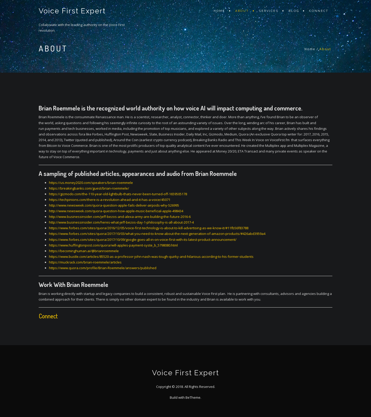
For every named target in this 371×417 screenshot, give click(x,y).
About (242, 11)
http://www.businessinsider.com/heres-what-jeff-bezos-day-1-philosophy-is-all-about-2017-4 (121, 222)
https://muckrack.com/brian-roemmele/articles (85, 262)
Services (269, 11)
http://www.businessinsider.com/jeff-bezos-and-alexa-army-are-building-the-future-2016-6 (120, 216)
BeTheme (192, 397)
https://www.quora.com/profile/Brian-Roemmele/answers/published (102, 268)
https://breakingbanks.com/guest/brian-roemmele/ (89, 188)
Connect (318, 11)
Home (219, 11)
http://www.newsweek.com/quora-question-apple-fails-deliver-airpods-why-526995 (114, 205)
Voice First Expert (72, 11)
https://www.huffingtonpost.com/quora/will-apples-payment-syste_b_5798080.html (113, 245)
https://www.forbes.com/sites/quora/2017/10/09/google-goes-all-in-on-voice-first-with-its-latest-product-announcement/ (143, 239)
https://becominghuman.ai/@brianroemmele (84, 251)
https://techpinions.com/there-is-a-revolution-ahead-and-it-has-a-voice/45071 (109, 199)
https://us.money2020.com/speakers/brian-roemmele (91, 182)
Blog (294, 11)
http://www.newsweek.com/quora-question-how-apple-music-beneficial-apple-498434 (116, 211)
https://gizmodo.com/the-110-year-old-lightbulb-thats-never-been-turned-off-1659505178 (118, 194)
